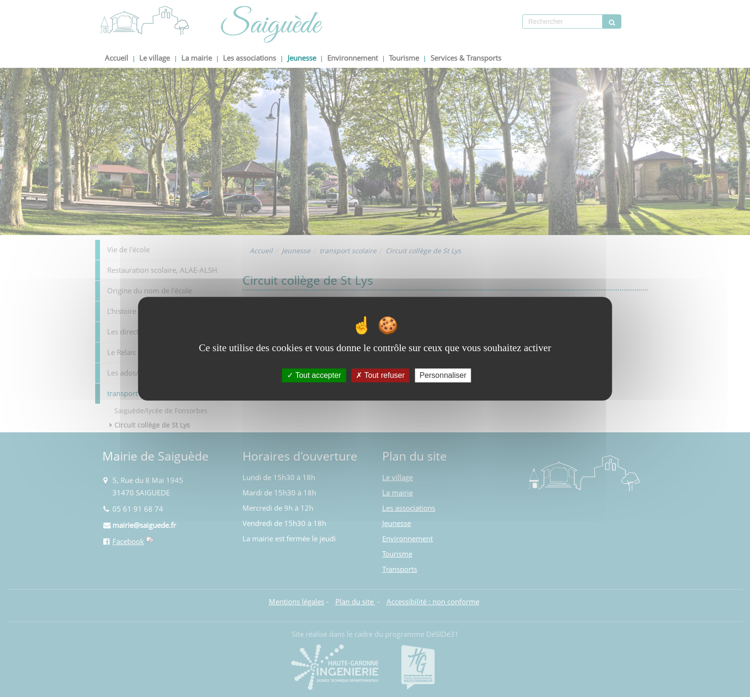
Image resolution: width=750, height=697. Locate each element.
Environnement (352, 58)
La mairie (196, 58)
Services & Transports (465, 58)
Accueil (116, 58)
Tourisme (404, 58)
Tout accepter (314, 375)
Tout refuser (380, 375)
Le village (154, 58)
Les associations (249, 58)
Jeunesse (301, 58)
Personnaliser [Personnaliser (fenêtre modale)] (442, 375)
